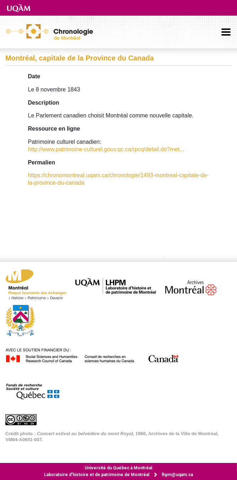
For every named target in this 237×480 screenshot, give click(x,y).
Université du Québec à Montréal (118, 467)
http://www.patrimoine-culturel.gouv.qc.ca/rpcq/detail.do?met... (106, 149)
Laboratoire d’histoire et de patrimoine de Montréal (96, 474)
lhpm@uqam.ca (177, 474)
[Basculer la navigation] (226, 32)
